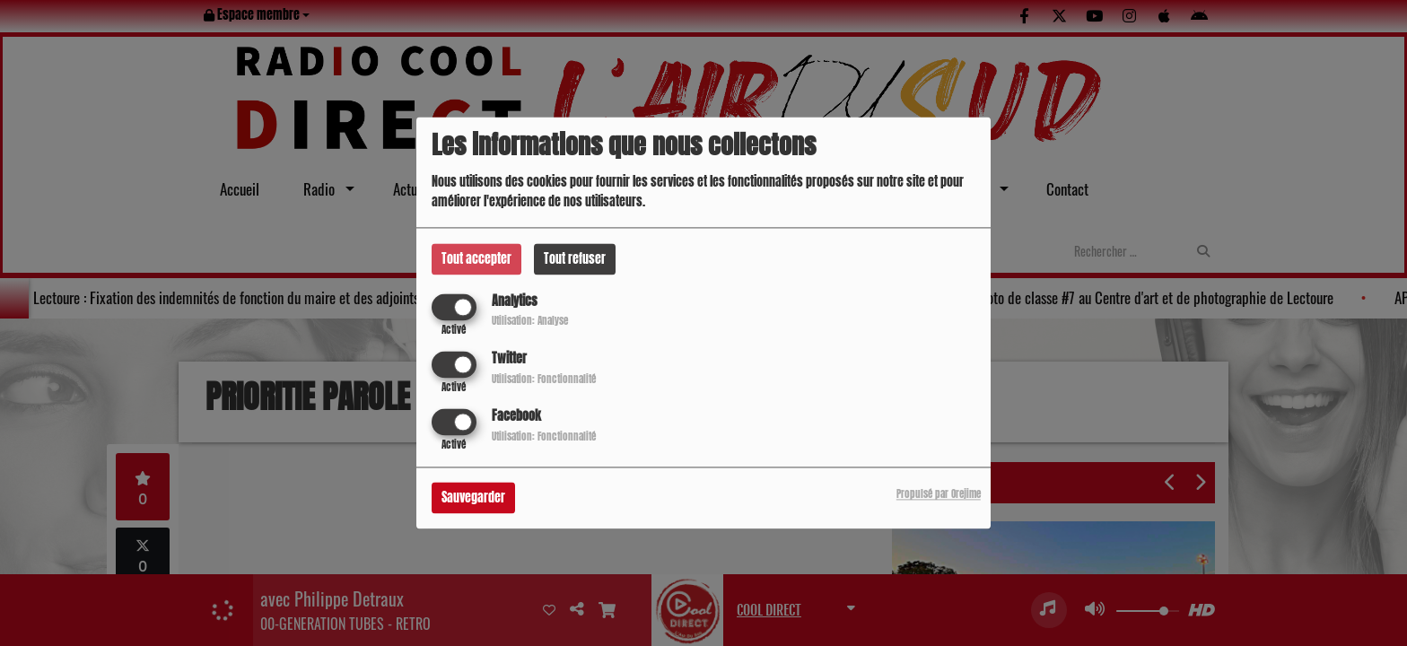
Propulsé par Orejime (938, 494)
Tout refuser (575, 258)
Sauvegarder (473, 498)
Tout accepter (476, 258)
